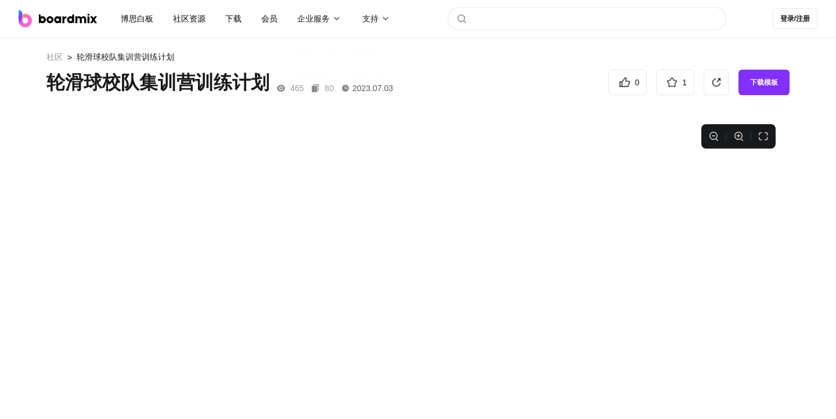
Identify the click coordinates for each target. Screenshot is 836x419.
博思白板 (137, 18)
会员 (269, 18)
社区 (54, 57)
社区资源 (189, 18)
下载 (233, 18)
